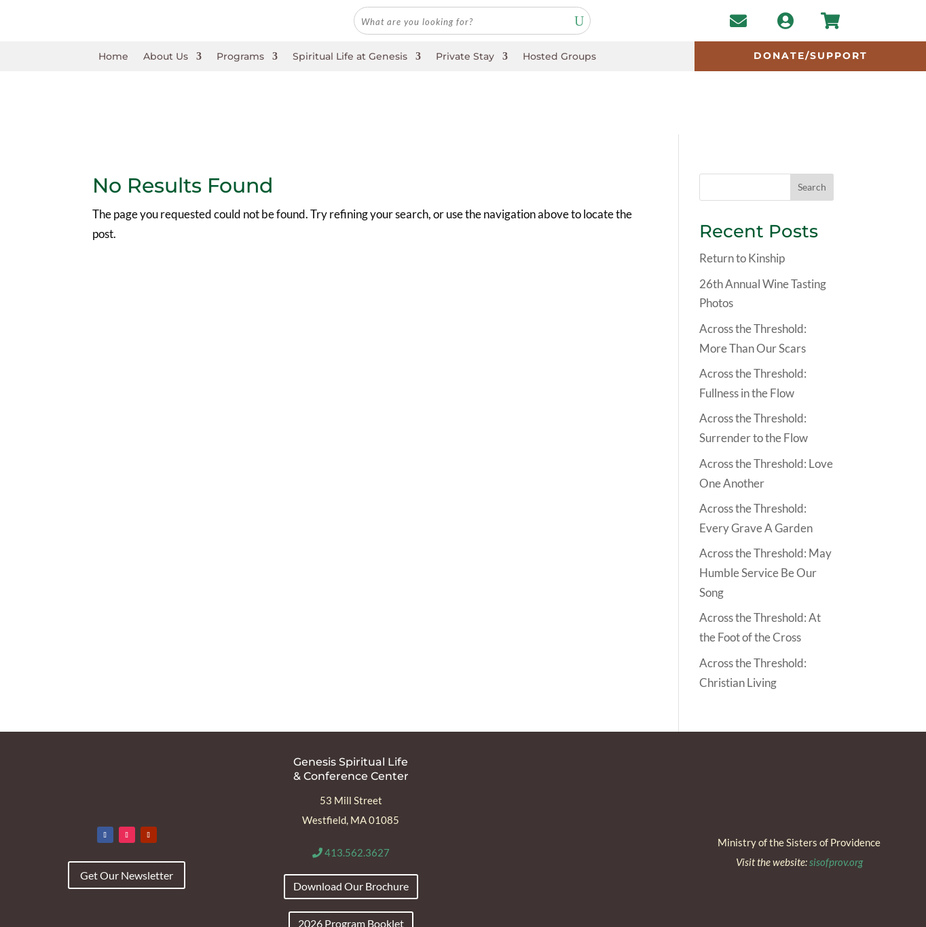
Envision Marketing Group (814, 912)
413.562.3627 (351, 789)
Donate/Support (811, 56)
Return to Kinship (742, 195)
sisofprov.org (836, 798)
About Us (165, 57)
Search (812, 124)
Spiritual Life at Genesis (350, 57)
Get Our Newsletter (126, 812)
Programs (240, 57)
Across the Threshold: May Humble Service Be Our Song (765, 509)
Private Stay (465, 57)
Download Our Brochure (351, 822)
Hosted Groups (559, 57)
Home (113, 57)
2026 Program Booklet (351, 859)
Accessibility (116, 912)
